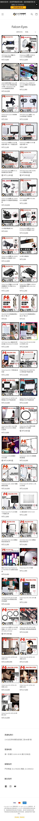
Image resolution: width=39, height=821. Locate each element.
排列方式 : (19, 32)
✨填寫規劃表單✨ (18, 7)
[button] (2, 14)
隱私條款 (17, 817)
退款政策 (22, 817)
